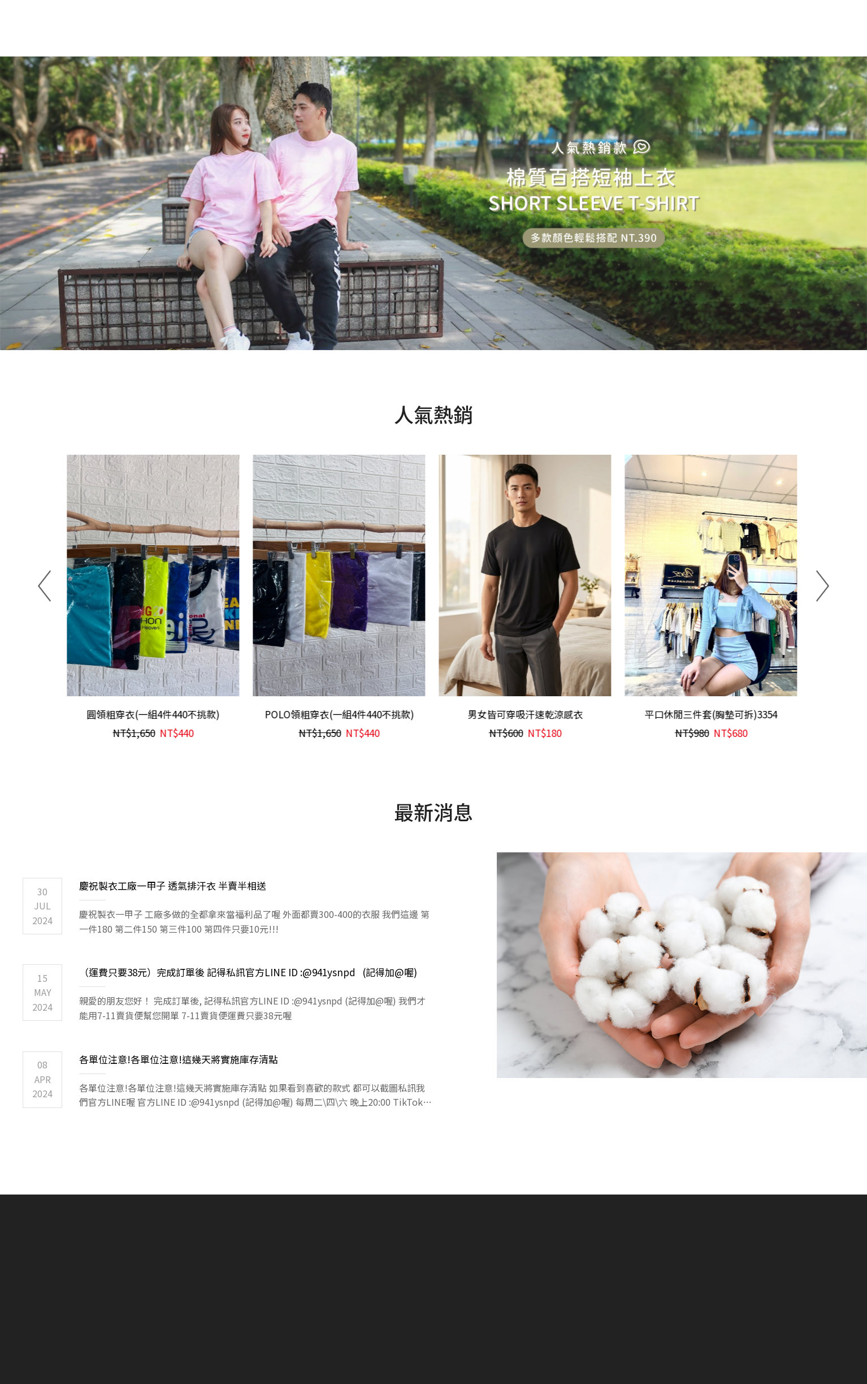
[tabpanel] (433, 203)
